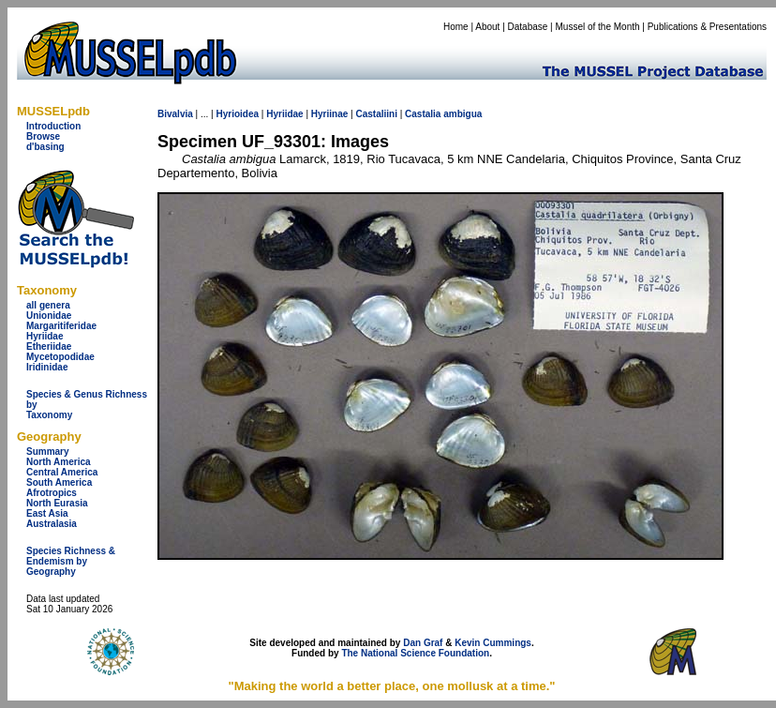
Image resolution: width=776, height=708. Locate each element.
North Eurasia (57, 503)
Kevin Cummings (493, 643)
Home (456, 27)
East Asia (47, 513)
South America (59, 482)
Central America (61, 472)
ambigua (462, 114)
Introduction (53, 126)
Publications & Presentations (707, 27)
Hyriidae (44, 336)
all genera (48, 305)
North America (58, 462)
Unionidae (48, 315)
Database (528, 27)
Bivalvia (175, 114)
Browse (43, 136)
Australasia (51, 524)
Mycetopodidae (60, 357)
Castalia (422, 114)
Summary (47, 451)
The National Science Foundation (415, 653)
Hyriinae (329, 114)
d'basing (45, 147)
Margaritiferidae (61, 326)
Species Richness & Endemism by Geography (70, 561)
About (487, 27)
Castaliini (375, 114)
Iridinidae (46, 367)
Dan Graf (422, 643)
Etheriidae (48, 346)
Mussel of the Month (598, 27)
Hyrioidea (237, 114)
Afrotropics (51, 493)
